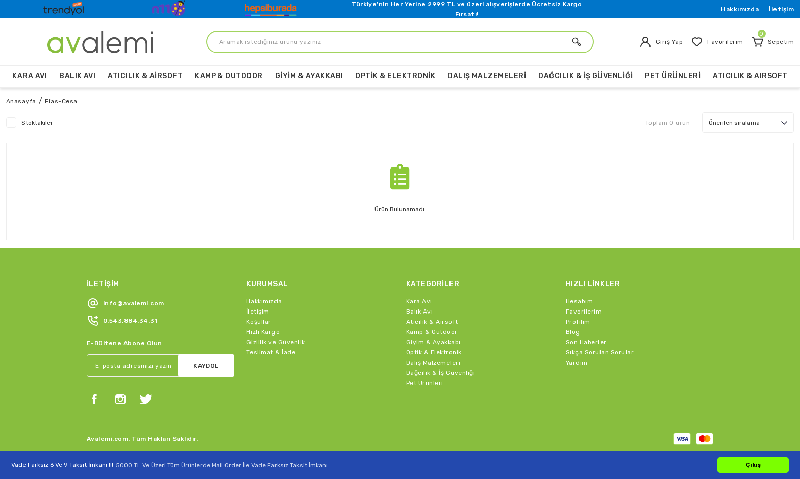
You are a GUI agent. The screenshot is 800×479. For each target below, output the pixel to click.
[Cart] (773, 42)
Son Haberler (586, 342)
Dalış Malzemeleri (433, 362)
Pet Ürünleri (424, 383)
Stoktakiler (37, 122)
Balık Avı (419, 311)
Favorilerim (584, 311)
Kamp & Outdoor (432, 332)
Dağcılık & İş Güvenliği (440, 372)
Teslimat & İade (270, 352)
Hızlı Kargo (263, 332)
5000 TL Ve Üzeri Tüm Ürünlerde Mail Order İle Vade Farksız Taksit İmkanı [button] (222, 465)
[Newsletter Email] (160, 365)
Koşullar (258, 321)
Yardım (577, 362)
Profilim (578, 321)
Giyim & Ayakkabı (433, 342)
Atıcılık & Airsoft (432, 321)
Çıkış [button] (753, 465)
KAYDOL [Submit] (206, 365)
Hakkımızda (740, 9)
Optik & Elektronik (434, 352)
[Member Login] (661, 42)
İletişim (781, 9)
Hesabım (579, 301)
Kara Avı (419, 301)
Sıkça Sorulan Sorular (600, 352)
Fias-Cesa (61, 101)
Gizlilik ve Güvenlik (275, 342)
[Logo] (64, 6)
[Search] (400, 42)
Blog (573, 332)
